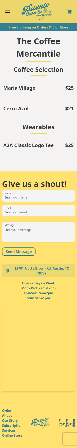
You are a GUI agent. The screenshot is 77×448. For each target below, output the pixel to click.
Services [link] (8, 430)
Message (10, 225)
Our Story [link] (10, 420)
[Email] (38, 212)
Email (8, 208)
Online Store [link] (12, 435)
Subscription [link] (12, 425)
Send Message (19, 251)
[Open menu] (7, 11)
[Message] (38, 234)
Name (8, 193)
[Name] (38, 197)
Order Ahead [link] (7, 413)
